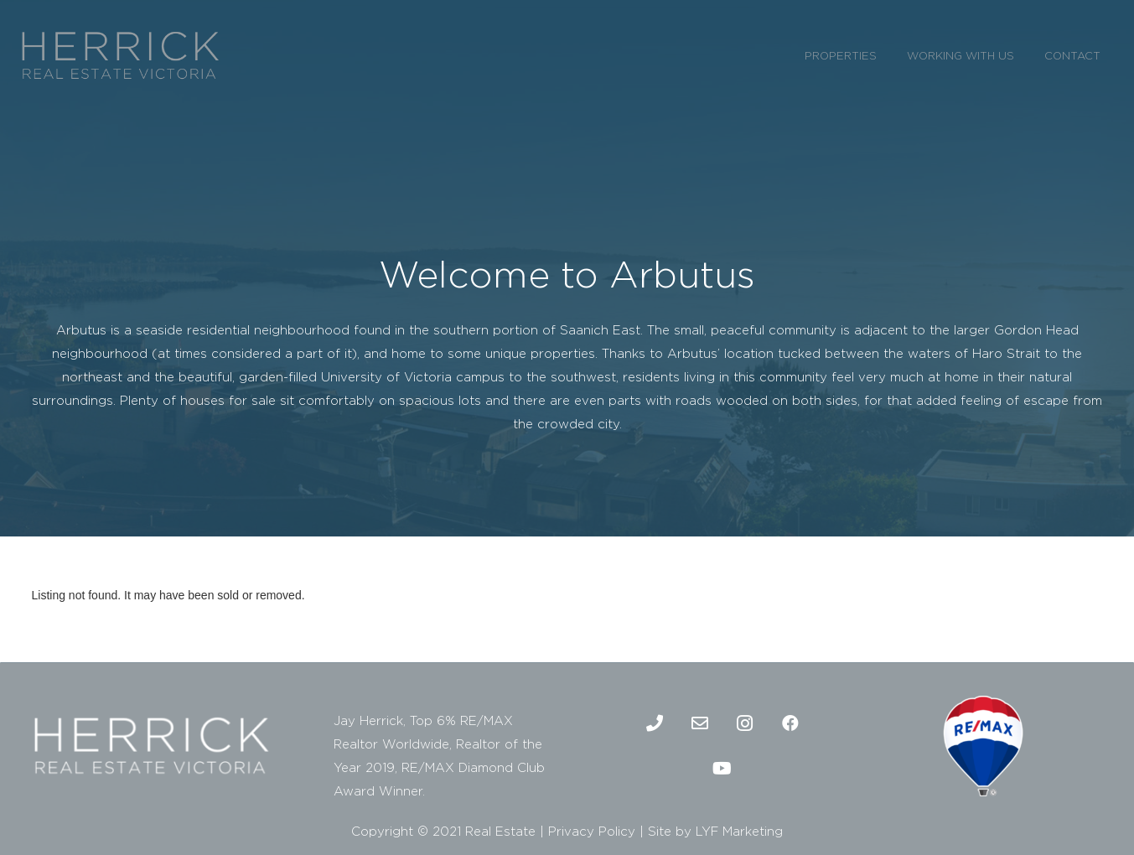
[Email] (700, 723)
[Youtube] (722, 769)
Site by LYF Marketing (715, 831)
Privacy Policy (591, 831)
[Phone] (655, 723)
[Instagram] (745, 723)
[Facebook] (790, 723)
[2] (120, 55)
